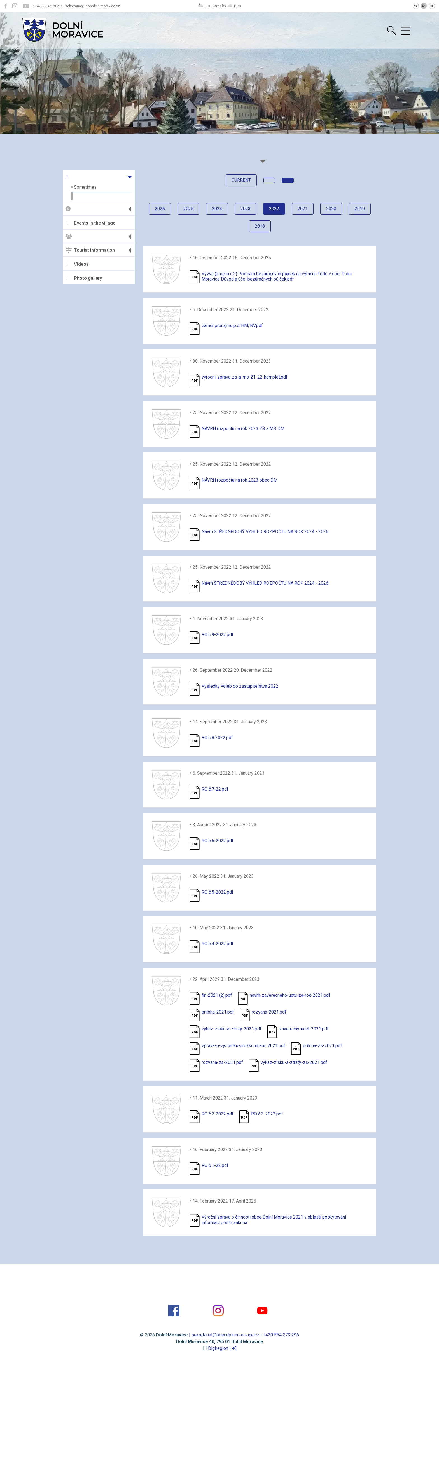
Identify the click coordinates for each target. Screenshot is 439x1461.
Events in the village (90, 223)
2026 (160, 208)
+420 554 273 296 (281, 1335)
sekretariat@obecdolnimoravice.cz (225, 1335)
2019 (360, 208)
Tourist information (90, 250)
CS (415, 5)
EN (424, 5)
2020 (331, 208)
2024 (217, 208)
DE (431, 5)
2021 (303, 208)
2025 (188, 208)
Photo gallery (84, 278)
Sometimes (85, 187)
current (241, 180)
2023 (245, 208)
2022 (274, 208)
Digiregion (218, 1348)
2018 (260, 226)
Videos (77, 264)
